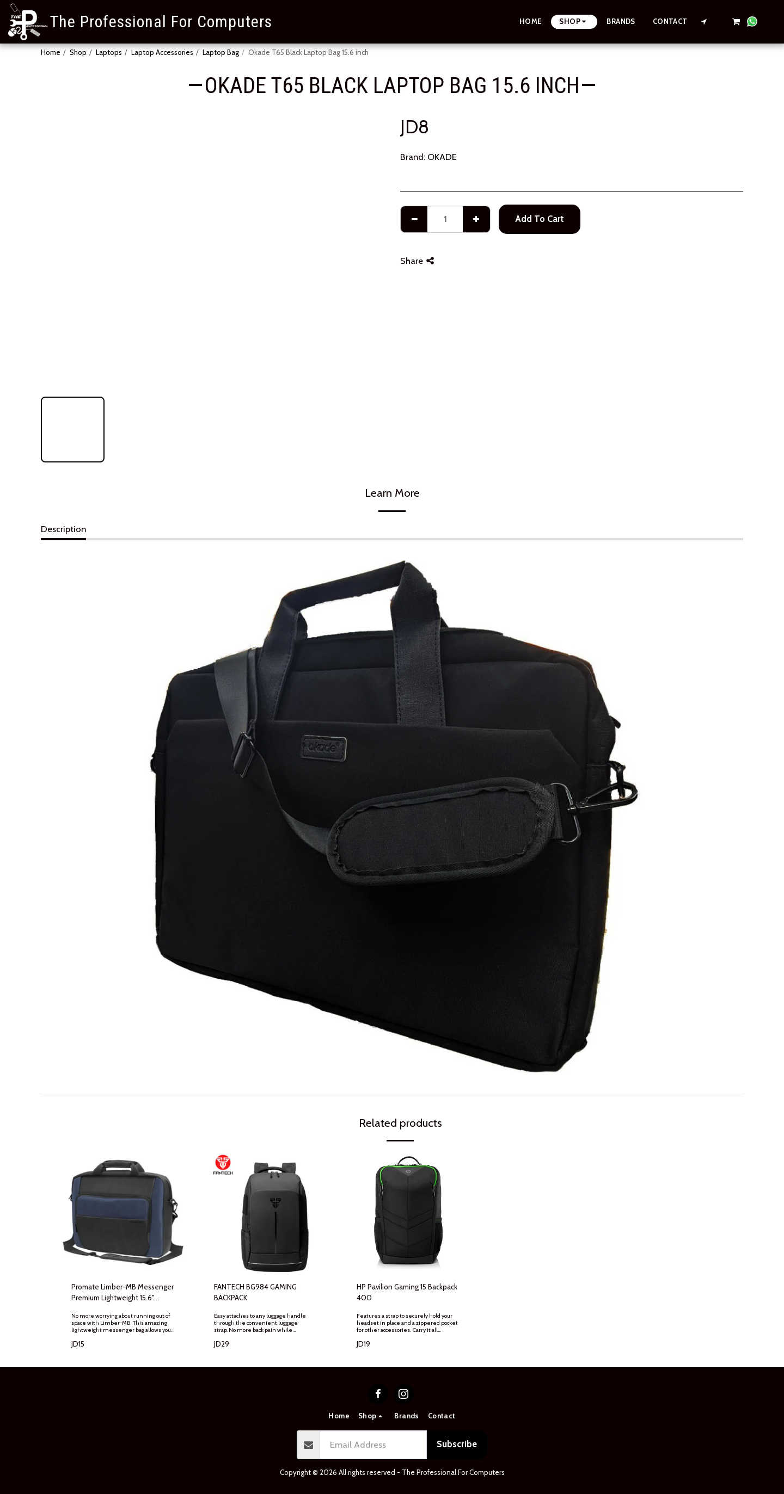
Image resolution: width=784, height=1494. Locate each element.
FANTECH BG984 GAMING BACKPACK (255, 1292)
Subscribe (457, 1444)
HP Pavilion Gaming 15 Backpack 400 (407, 1292)
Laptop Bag (221, 52)
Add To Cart (539, 218)
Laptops (109, 52)
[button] (704, 21)
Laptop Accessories (162, 52)
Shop (78, 52)
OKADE (442, 156)
